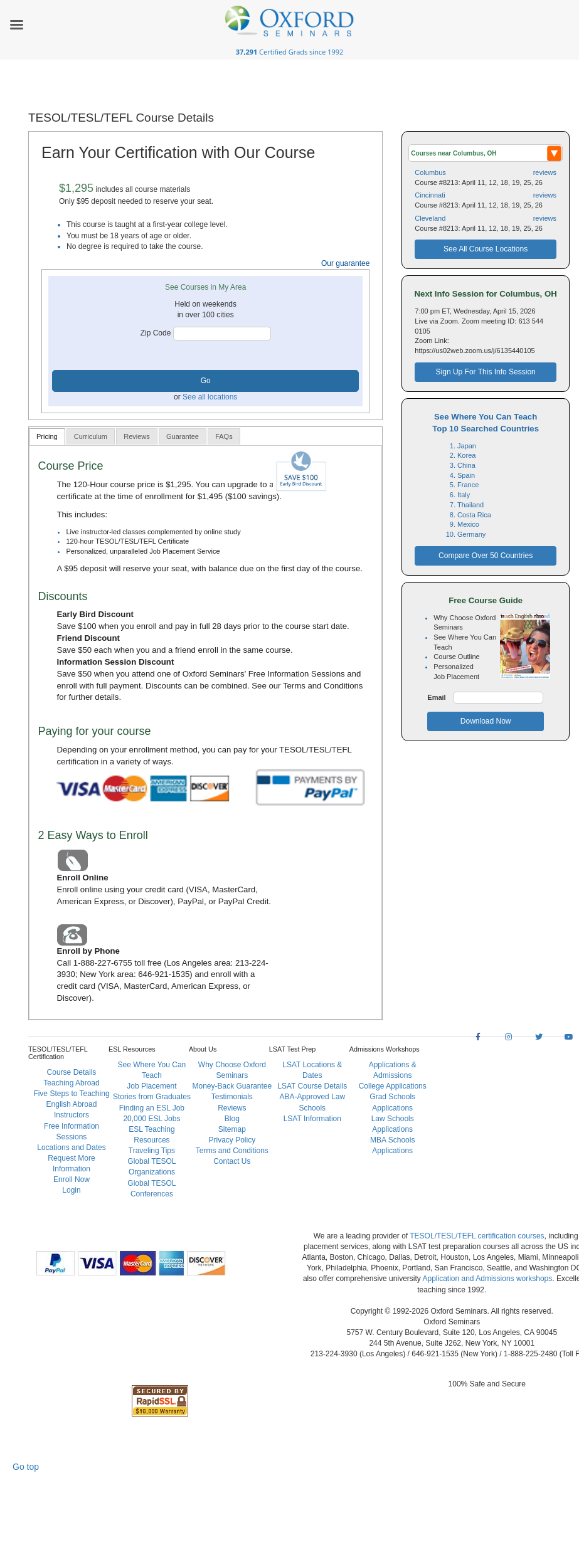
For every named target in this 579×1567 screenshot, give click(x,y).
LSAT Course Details (312, 1086)
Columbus (430, 172)
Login (71, 1190)
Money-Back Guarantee (232, 1086)
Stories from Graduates (152, 1096)
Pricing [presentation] (47, 436)
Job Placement (151, 1086)
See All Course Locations (486, 249)
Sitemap (232, 1129)
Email (436, 697)
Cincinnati (430, 195)
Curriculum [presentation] (90, 436)
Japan (466, 446)
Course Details (72, 1072)
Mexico (468, 524)
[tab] (47, 436)
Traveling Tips (152, 1150)
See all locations (210, 397)
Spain (466, 475)
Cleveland (430, 218)
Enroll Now (71, 1179)
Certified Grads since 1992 (290, 51)
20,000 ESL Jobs (151, 1118)
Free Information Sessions (296, 673)
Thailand (470, 505)
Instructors (71, 1115)
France (468, 484)
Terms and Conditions (323, 685)
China (466, 465)
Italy (463, 495)
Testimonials (232, 1096)
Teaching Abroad (71, 1083)
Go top (26, 1467)
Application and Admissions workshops (487, 1278)
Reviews (232, 1108)
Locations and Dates (71, 1147)
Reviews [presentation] (137, 436)
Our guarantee (345, 263)
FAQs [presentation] (224, 436)
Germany (471, 534)
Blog (232, 1118)
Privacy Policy (232, 1140)
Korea (466, 455)
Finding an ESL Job (151, 1108)
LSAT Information (312, 1118)
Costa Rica (474, 515)
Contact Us (231, 1161)
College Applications (393, 1086)
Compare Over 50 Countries (485, 555)
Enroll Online (82, 877)
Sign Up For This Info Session (486, 371)
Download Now (485, 721)
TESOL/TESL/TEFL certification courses (477, 1236)
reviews (544, 172)
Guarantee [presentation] (182, 436)
